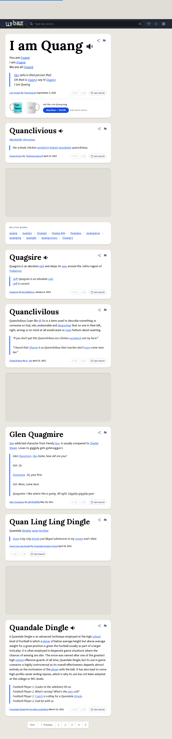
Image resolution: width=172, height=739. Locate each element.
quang (13, 233)
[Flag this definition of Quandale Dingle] (105, 625)
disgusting (64, 325)
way (64, 266)
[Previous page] (46, 725)
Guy (57, 443)
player (46, 641)
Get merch (98, 93)
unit (41, 266)
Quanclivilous (16, 360)
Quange (42, 233)
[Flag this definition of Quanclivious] (105, 128)
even (68, 330)
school (96, 637)
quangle (31, 238)
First (32, 725)
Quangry (67, 238)
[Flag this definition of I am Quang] (104, 40)
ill (40, 321)
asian (35, 531)
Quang (25, 57)
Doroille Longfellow (39, 709)
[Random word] (140, 24)
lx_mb (29, 360)
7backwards (30, 93)
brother (44, 531)
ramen (79, 539)
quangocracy (49, 238)
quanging (15, 238)
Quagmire (25, 456)
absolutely (15, 140)
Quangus (75, 233)
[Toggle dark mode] (156, 24)
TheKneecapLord (34, 156)
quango (27, 233)
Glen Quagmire (16, 502)
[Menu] (164, 24)
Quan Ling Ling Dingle (19, 546)
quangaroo (93, 233)
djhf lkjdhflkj (34, 502)
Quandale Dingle (17, 709)
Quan (16, 539)
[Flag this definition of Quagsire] (105, 255)
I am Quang (14, 93)
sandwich (43, 148)
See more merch (78, 110)
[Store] (149, 24)
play (70, 692)
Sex (11, 443)
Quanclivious (15, 156)
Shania (33, 348)
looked (54, 148)
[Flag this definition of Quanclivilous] (105, 310)
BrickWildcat (28, 292)
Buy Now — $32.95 (56, 110)
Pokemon (15, 271)
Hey (16, 75)
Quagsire (13, 292)
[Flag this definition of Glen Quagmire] (105, 432)
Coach (39, 696)
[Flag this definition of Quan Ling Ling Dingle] (105, 520)
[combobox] (86, 23)
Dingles (26, 531)
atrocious (29, 140)
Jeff (15, 279)
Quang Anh (58, 233)
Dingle (36, 539)
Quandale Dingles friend (46, 546)
